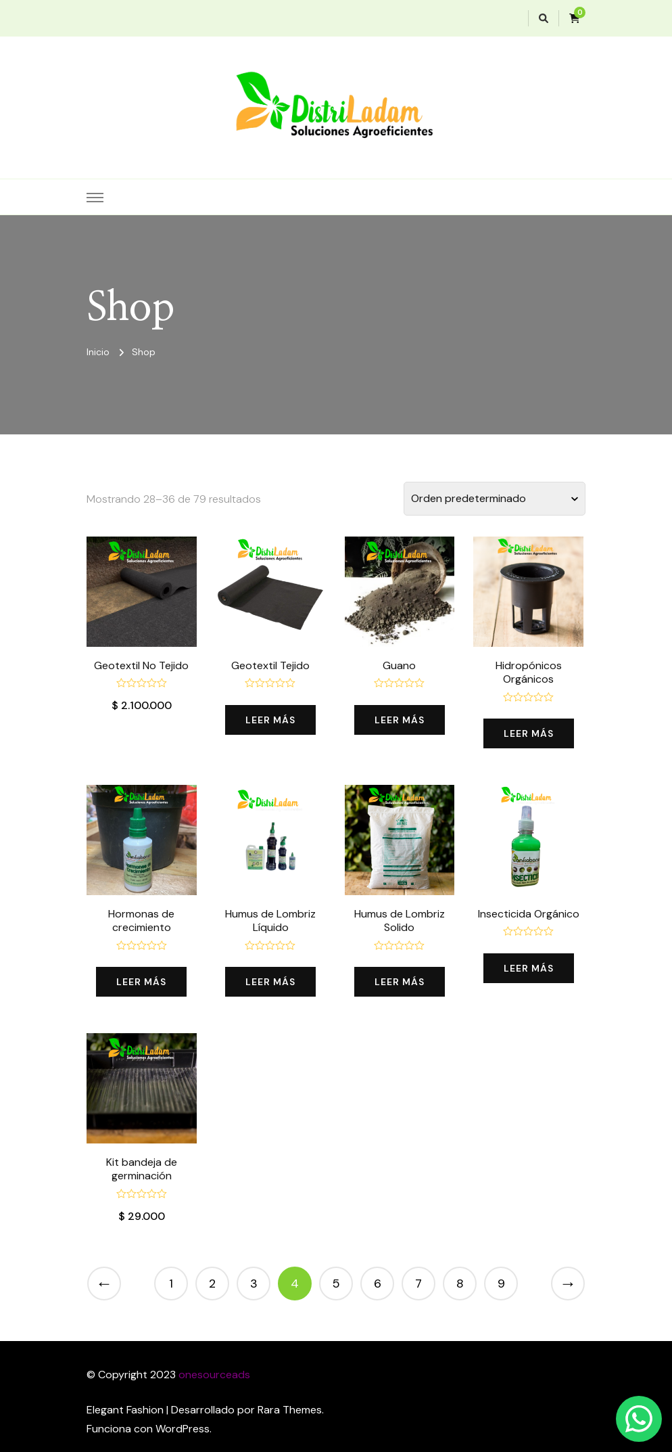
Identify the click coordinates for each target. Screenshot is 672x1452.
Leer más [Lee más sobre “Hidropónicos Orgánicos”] (529, 733)
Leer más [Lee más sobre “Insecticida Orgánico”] (529, 968)
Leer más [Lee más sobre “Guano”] (400, 720)
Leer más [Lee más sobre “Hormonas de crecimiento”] (141, 982)
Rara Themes (290, 1410)
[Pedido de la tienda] (494, 499)
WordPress (182, 1429)
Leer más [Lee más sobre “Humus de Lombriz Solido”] (400, 982)
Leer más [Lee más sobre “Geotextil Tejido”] (270, 720)
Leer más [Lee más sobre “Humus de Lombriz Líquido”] (270, 982)
